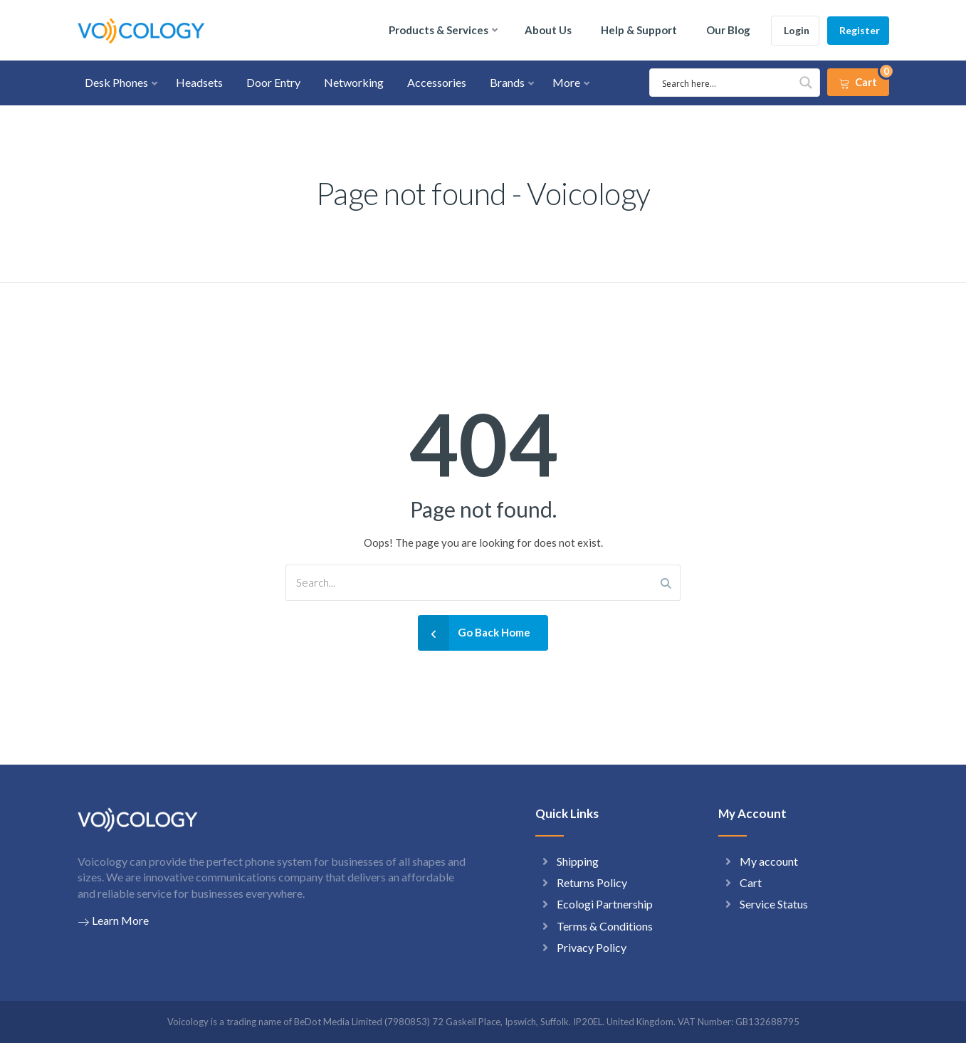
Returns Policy (592, 882)
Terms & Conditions (605, 926)
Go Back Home (474, 632)
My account (769, 861)
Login (796, 30)
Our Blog (728, 29)
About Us (548, 29)
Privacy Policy (591, 947)
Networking (354, 82)
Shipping (578, 861)
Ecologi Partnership (605, 904)
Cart (751, 882)
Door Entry (273, 82)
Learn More (113, 920)
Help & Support (639, 29)
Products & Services (438, 29)
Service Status (774, 904)
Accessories (436, 82)
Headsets (199, 82)
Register (859, 30)
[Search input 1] (726, 83)
